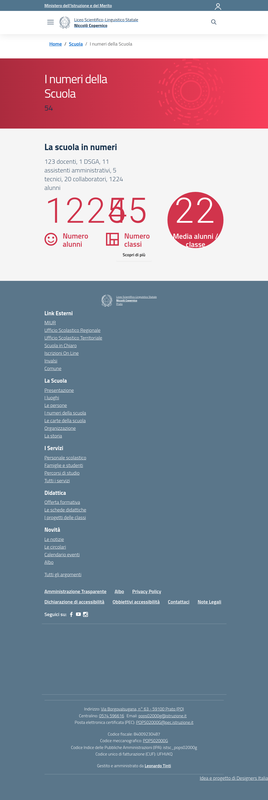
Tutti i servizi (57, 480)
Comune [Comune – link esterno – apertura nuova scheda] (53, 368)
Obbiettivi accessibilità (136, 601)
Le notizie (54, 539)
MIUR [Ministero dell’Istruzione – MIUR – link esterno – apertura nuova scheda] (50, 322)
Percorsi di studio (62, 473)
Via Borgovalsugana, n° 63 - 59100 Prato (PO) (142, 709)
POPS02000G (155, 740)
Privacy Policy (146, 591)
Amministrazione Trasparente (76, 591)
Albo (49, 562)
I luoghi (52, 397)
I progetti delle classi (65, 517)
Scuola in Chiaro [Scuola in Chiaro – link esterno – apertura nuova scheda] (61, 345)
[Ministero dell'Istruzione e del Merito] (78, 5)
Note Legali (209, 601)
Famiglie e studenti (64, 465)
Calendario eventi (62, 554)
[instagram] (85, 614)
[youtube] (78, 614)
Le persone (56, 405)
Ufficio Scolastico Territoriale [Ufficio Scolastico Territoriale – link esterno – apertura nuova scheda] (73, 337)
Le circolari (55, 547)
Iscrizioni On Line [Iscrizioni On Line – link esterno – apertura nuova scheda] (62, 353)
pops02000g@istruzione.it (163, 715)
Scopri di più (134, 254)
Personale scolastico (65, 457)
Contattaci (179, 601)
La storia (53, 435)
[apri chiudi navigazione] (50, 22)
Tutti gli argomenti (63, 574)
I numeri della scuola (65, 413)
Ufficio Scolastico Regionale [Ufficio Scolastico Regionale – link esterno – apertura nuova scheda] (73, 330)
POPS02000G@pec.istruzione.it (164, 722)
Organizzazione (60, 428)
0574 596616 (111, 715)
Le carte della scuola (65, 420)
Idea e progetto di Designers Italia (234, 778)
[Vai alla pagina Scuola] (76, 43)
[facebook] (71, 614)
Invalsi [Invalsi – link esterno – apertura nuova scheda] (51, 360)
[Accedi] (218, 5)
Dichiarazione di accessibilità (74, 601)
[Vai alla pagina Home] (55, 43)
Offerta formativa (62, 502)
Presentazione (59, 390)
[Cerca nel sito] (214, 22)
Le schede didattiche (65, 509)
